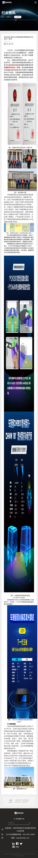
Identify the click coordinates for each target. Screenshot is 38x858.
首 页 (3, 17)
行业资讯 (17, 17)
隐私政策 (22, 856)
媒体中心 (9, 17)
